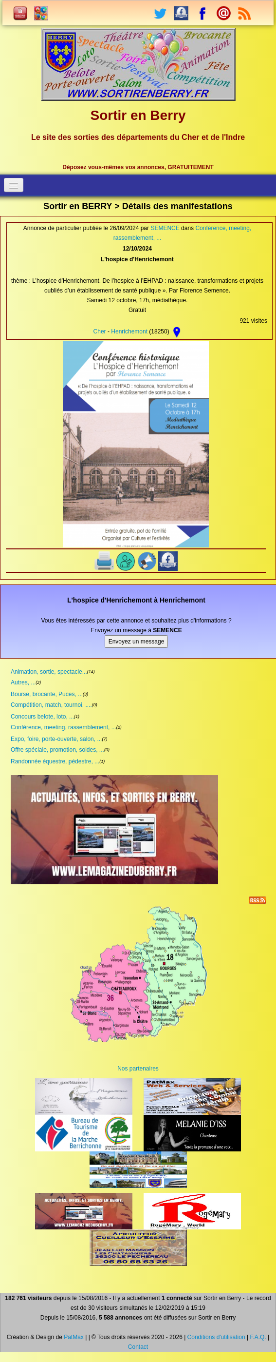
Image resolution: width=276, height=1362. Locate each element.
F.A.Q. (258, 1337)
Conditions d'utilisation (216, 1337)
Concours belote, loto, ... (42, 716)
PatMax (74, 1337)
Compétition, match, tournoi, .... (51, 704)
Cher (99, 331)
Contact (138, 1346)
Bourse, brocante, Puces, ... (47, 694)
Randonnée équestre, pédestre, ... (55, 761)
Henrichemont (129, 331)
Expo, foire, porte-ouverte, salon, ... (56, 739)
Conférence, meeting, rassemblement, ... (63, 727)
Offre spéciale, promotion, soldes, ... (57, 749)
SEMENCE (164, 228)
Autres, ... (23, 682)
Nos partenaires (138, 1068)
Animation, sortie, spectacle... (49, 671)
